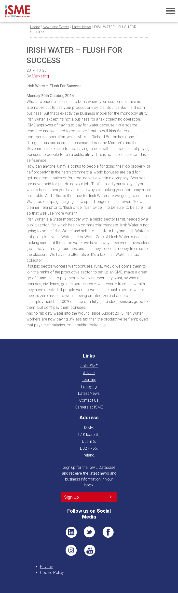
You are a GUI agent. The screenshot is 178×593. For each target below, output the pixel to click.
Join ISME (89, 366)
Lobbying (89, 386)
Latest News (81, 27)
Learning (89, 379)
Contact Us (88, 400)
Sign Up (71, 497)
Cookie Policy (52, 572)
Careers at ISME (89, 407)
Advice (89, 373)
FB (108, 532)
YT (89, 550)
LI (71, 532)
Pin (71, 550)
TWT (89, 532)
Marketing (40, 76)
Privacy (46, 566)
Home (35, 27)
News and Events (56, 27)
